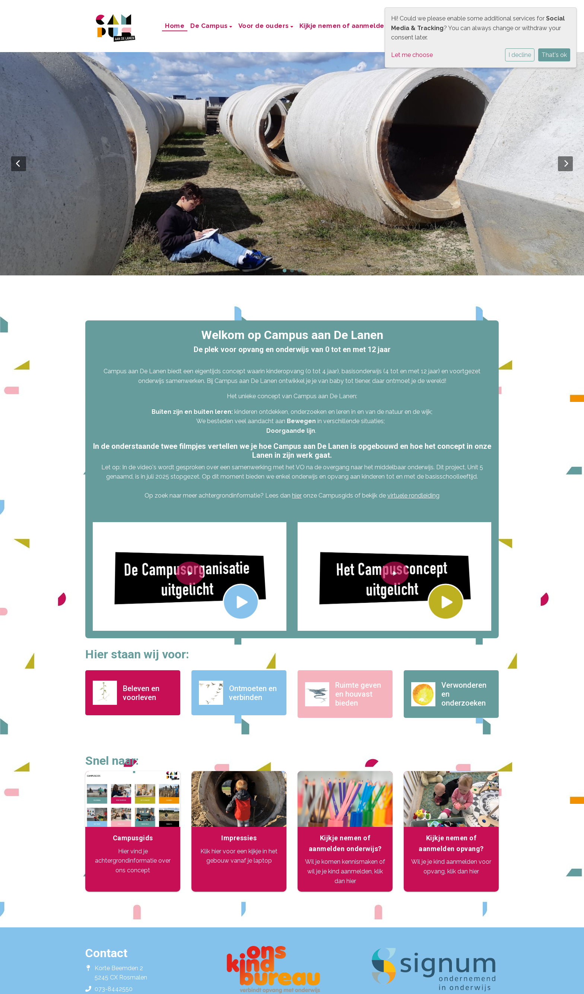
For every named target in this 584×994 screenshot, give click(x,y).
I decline (519, 54)
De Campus (209, 25)
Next (565, 163)
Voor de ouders (264, 25)
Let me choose (412, 54)
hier (297, 495)
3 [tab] (301, 272)
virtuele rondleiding (413, 495)
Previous (18, 163)
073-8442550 (114, 989)
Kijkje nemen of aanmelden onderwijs (360, 25)
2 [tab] (294, 272)
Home (174, 25)
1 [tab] (286, 272)
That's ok (554, 54)
